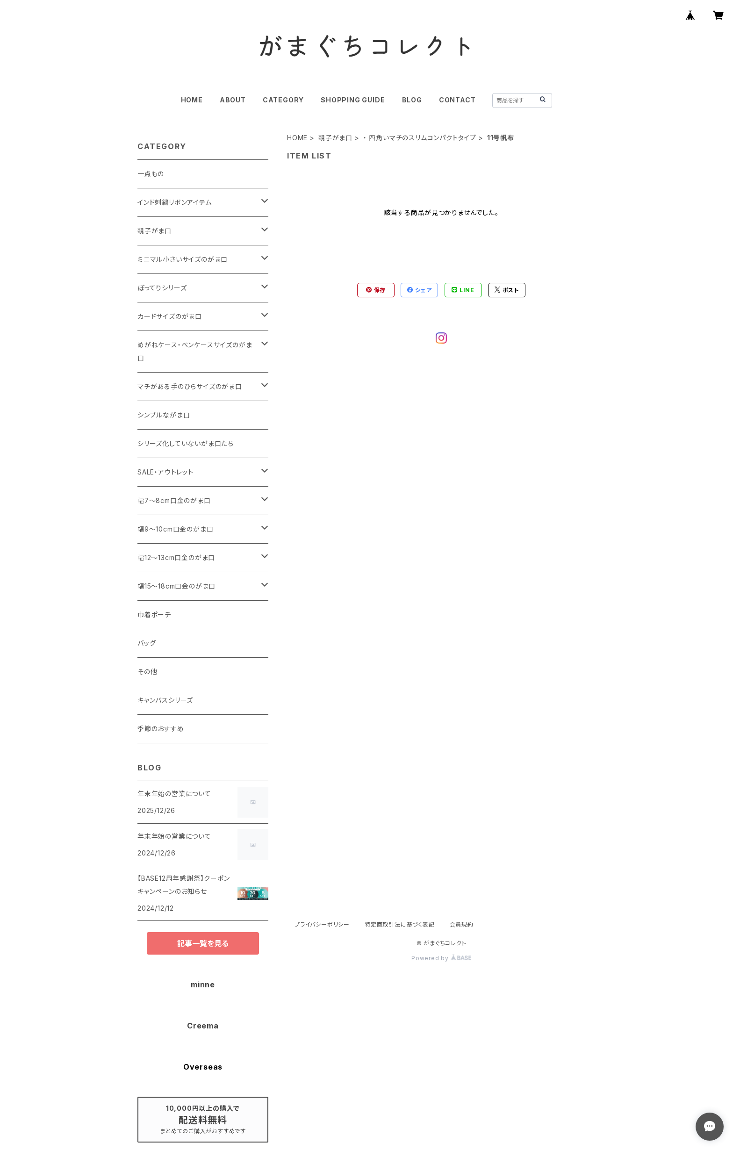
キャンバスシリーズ (165, 700)
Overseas (203, 1066)
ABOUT (233, 100)
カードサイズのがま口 (169, 316)
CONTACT (457, 100)
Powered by (441, 958)
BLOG (412, 100)
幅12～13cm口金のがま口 (176, 557)
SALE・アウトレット (165, 472)
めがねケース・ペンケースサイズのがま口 (194, 351)
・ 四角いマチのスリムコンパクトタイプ (419, 138)
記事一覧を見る (203, 943)
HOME (192, 100)
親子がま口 (335, 138)
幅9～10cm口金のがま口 (175, 529)
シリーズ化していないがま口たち (185, 443)
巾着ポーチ (154, 614)
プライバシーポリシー (322, 924)
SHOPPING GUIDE (353, 100)
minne (203, 984)
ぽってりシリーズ (162, 288)
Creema (203, 1025)
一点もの (150, 174)
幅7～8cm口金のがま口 (174, 500)
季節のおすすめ (160, 729)
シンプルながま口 (163, 415)
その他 (147, 672)
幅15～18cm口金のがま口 (176, 586)
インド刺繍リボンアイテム (174, 202)
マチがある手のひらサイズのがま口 (189, 386)
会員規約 (462, 924)
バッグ (146, 643)
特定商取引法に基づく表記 (400, 924)
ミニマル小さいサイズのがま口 (182, 259)
